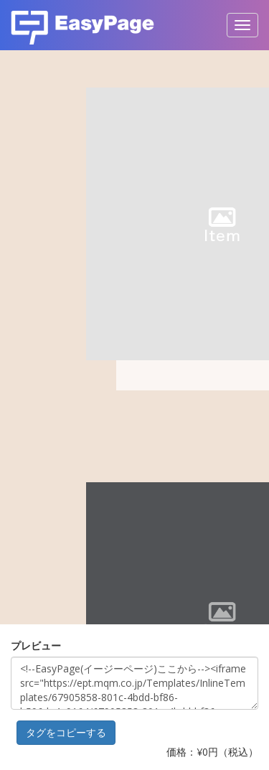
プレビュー (36, 645)
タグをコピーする (66, 732)
